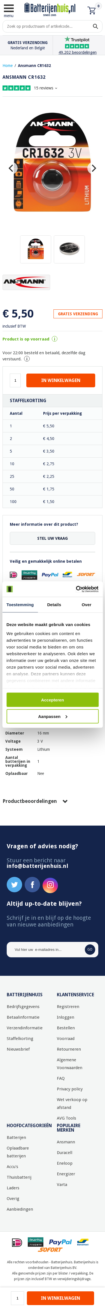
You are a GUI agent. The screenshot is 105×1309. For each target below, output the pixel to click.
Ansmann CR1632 (34, 65)
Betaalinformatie (23, 1017)
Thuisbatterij (19, 1177)
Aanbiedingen (20, 1209)
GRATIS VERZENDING (78, 314)
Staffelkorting (20, 1038)
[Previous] (11, 168)
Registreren (68, 1006)
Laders (13, 1187)
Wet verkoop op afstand (72, 1103)
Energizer (66, 1173)
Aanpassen (52, 716)
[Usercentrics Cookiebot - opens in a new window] (75, 589)
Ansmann (66, 1141)
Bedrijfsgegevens (23, 1006)
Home (8, 65)
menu (9, 10)
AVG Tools (66, 1118)
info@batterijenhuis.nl (37, 866)
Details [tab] (54, 604)
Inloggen (65, 1017)
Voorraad (65, 1038)
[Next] (93, 168)
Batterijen (16, 1137)
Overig (13, 1198)
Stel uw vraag (52, 538)
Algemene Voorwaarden (69, 1063)
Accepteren (52, 700)
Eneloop (65, 1163)
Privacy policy (70, 1089)
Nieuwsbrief (18, 1049)
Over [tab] (87, 604)
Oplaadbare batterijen (18, 1152)
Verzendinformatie (25, 1027)
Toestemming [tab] (20, 604)
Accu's (12, 1166)
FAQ (61, 1078)
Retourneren (69, 1049)
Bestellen (66, 1027)
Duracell (64, 1152)
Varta (62, 1184)
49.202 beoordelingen (78, 52)
